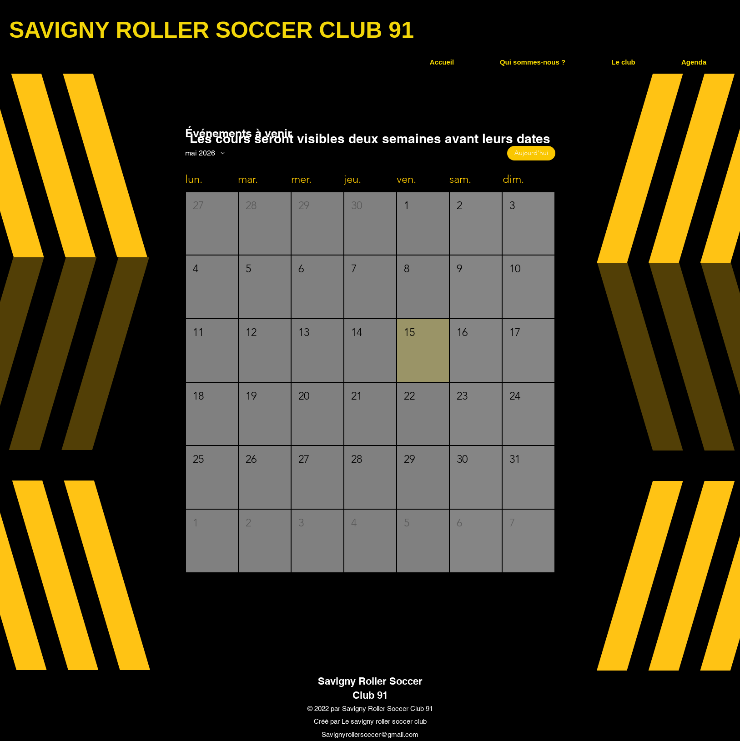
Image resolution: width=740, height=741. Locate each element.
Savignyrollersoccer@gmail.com (370, 734)
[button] (532, 62)
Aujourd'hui (531, 153)
